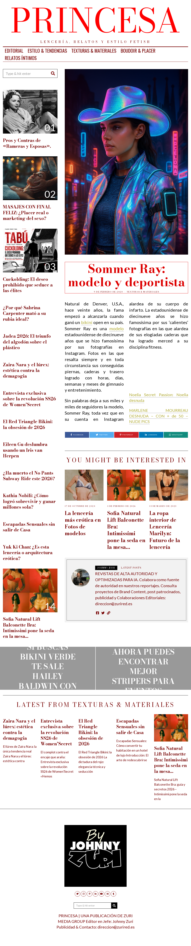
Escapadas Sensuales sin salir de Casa (29, 527)
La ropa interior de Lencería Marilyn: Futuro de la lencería (164, 530)
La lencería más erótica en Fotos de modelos (83, 523)
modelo (116, 328)
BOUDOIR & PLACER (138, 50)
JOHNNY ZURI (106, 567)
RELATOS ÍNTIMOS (21, 57)
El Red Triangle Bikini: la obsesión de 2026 (28, 424)
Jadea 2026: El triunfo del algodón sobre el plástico (27, 342)
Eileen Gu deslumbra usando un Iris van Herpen (25, 450)
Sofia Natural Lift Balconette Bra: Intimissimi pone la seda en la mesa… (126, 530)
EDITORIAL (14, 50)
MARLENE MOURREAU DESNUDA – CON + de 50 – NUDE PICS (158, 416)
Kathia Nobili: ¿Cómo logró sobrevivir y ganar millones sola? (29, 501)
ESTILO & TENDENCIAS (47, 50)
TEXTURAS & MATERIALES (93, 50)
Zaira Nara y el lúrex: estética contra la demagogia (26, 370)
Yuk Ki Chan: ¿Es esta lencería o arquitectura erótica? (28, 553)
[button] (53, 73)
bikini (86, 322)
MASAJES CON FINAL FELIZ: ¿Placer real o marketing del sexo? (27, 213)
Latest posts (131, 567)
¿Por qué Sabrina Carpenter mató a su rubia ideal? (24, 313)
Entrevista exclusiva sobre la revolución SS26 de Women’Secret (29, 399)
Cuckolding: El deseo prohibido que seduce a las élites (28, 285)
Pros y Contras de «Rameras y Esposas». (27, 143)
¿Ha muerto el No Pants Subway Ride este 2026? (29, 476)
